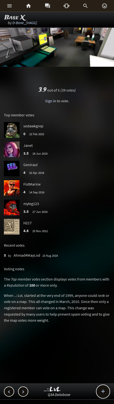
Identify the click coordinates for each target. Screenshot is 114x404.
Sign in (50, 100)
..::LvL (52, 389)
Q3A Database (59, 394)
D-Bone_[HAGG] (24, 22)
